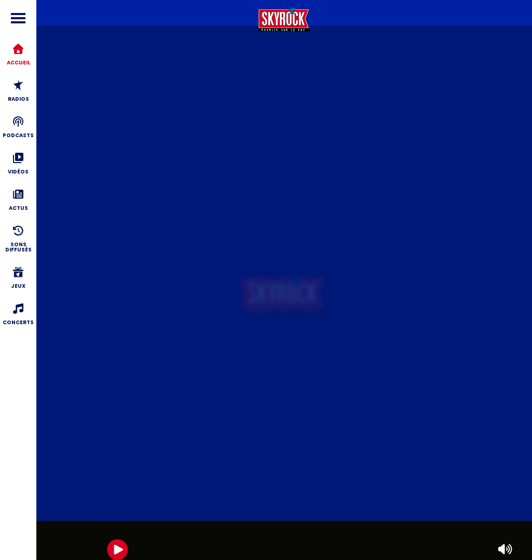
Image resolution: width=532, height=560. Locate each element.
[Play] (117, 549)
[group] (284, 540)
